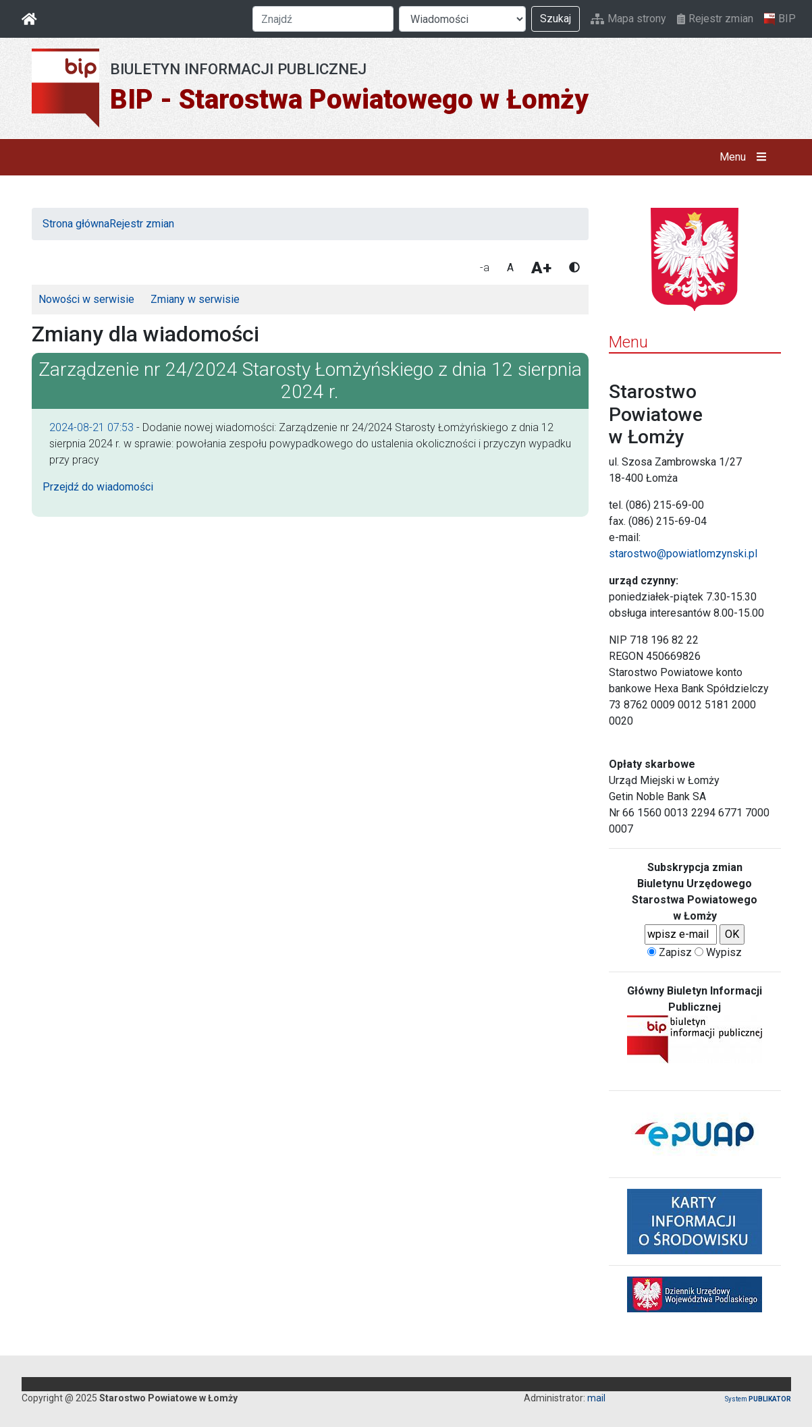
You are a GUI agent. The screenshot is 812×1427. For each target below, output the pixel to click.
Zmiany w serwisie (195, 299)
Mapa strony (628, 18)
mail (596, 1398)
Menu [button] (746, 157)
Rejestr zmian (715, 18)
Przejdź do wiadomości (98, 486)
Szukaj (555, 18)
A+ (541, 267)
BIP (780, 19)
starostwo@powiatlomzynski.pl (683, 553)
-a (484, 267)
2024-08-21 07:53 (91, 427)
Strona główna (76, 223)
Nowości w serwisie (86, 299)
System (758, 1399)
